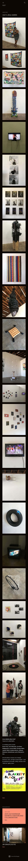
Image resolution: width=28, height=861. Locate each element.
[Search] (25, 2)
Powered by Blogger (14, 856)
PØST (4, 5)
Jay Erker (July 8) (9, 844)
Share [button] (3, 797)
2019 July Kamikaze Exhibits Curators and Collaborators (14, 815)
